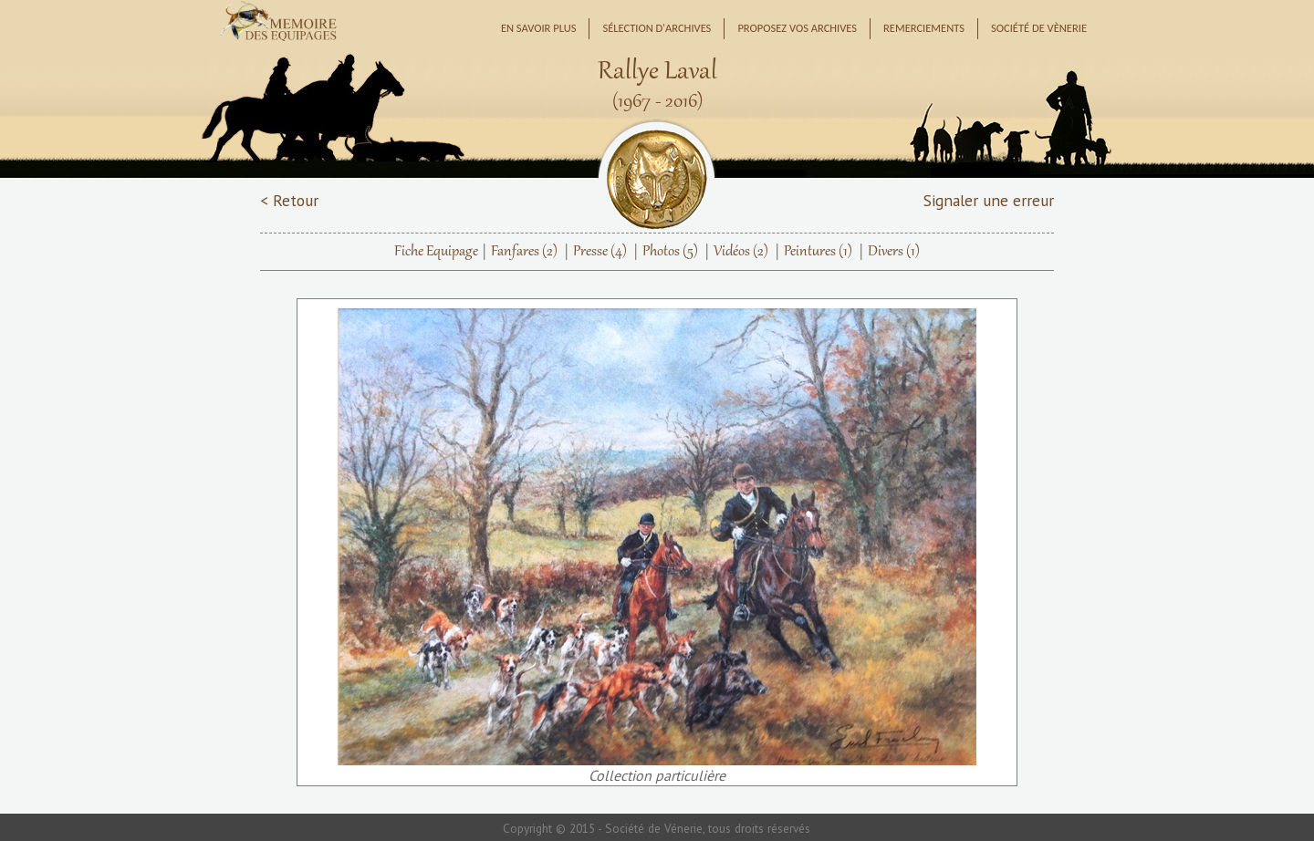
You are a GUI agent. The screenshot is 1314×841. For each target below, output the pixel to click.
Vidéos (741, 252)
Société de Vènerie (1039, 28)
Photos (670, 252)
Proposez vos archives (797, 28)
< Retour (289, 200)
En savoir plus (539, 28)
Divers (894, 252)
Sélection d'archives (656, 28)
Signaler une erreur (988, 200)
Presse (600, 252)
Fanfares (524, 252)
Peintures (818, 252)
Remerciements (924, 28)
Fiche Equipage (436, 252)
